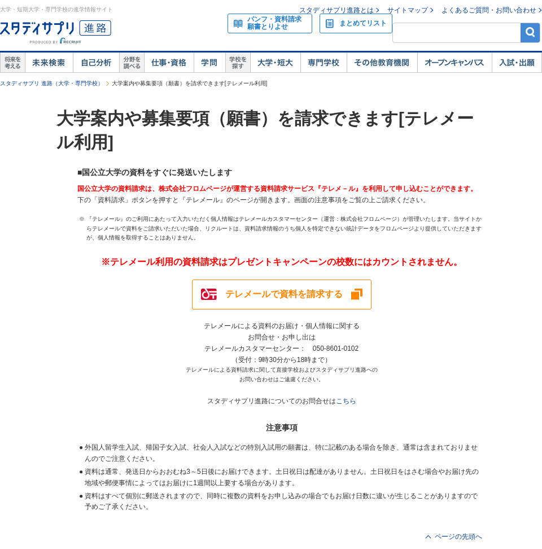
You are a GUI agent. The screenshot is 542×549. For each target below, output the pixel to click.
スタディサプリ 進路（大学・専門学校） (51, 83)
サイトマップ (407, 10)
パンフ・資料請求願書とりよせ (274, 22)
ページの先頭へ (458, 537)
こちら (346, 401)
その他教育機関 (382, 63)
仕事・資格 (169, 63)
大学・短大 (275, 63)
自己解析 (96, 63)
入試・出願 (517, 63)
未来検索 (49, 63)
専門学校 (323, 63)
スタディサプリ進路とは (336, 10)
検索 (530, 32)
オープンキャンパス (454, 63)
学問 (209, 63)
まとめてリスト (363, 23)
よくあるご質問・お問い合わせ (489, 10)
